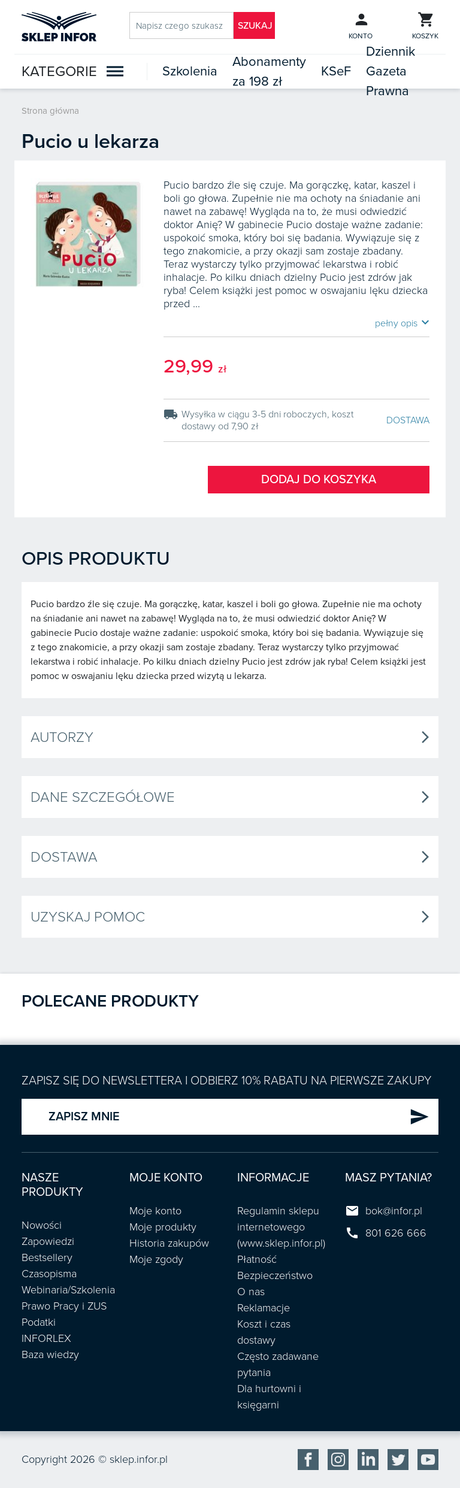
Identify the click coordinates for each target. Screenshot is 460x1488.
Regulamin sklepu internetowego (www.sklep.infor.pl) (281, 1227)
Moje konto (155, 1210)
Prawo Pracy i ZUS (64, 1306)
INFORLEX (46, 1338)
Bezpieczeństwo (275, 1275)
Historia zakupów (169, 1243)
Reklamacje (263, 1307)
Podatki (39, 1322)
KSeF (336, 71)
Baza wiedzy (50, 1354)
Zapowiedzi (48, 1241)
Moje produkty (162, 1227)
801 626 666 (395, 1233)
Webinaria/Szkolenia (68, 1289)
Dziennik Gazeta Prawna (390, 71)
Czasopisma (49, 1273)
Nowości (42, 1225)
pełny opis (402, 322)
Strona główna (50, 110)
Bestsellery (47, 1257)
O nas (251, 1291)
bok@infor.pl (393, 1210)
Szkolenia (189, 71)
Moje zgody (156, 1259)
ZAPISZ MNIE (239, 1117)
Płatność (257, 1259)
